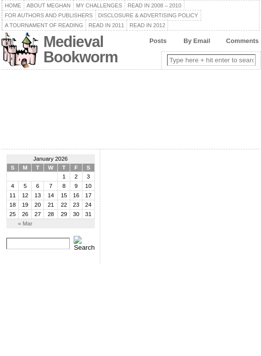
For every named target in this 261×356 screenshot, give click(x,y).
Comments (242, 40)
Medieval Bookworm (81, 49)
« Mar (25, 223)
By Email (196, 40)
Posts (158, 40)
